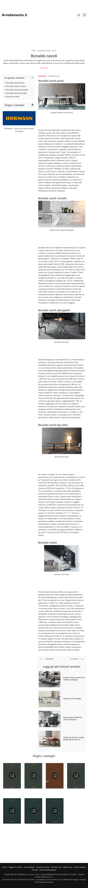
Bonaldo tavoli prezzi (15, 83)
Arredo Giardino (80, 867)
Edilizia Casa (67, 867)
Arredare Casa (56, 867)
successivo (76, 659)
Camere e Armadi (42, 867)
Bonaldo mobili (12, 96)
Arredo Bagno (29, 867)
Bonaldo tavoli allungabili (17, 89)
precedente (47, 659)
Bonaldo (44, 68)
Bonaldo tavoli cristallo (16, 86)
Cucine (4, 867)
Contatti (35, 870)
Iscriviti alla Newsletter (47, 870)
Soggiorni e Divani (15, 867)
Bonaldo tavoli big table (16, 93)
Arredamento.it (14, 15)
